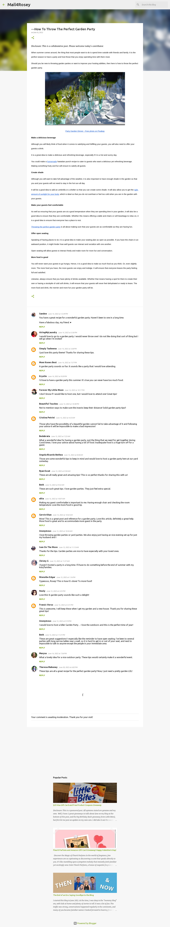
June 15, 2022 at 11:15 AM (69, 547)
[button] (32, 38)
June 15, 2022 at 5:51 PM (63, 605)
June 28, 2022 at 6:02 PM (68, 667)
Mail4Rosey (18, 4)
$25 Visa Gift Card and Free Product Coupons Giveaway (77, 805)
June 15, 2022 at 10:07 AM (55, 499)
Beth (41, 485)
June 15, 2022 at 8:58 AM (73, 455)
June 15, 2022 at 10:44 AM (62, 531)
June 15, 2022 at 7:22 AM (60, 436)
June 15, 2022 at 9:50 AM (60, 471)
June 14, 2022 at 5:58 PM (67, 349)
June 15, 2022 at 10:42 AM (63, 515)
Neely (42, 591)
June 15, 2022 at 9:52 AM (54, 485)
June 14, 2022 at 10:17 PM (74, 390)
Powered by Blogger (85, 923)
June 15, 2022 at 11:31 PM (55, 635)
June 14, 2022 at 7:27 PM (67, 362)
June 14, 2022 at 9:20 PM (57, 376)
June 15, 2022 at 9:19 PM (61, 621)
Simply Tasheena (48, 348)
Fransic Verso (46, 605)
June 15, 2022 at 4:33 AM (65, 418)
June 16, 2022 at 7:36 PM (57, 653)
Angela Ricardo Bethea (51, 455)
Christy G (43, 561)
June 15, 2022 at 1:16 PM (65, 577)
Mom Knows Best (48, 362)
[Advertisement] (85, 749)
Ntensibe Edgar (47, 577)
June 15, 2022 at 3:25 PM (55, 591)
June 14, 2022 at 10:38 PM (69, 404)
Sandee (43, 313)
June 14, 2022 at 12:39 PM (58, 314)
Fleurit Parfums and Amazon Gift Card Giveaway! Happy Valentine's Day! (84, 850)
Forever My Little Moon (51, 390)
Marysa (43, 653)
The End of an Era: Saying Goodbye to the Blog (73, 895)
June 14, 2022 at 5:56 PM (67, 332)
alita (41, 498)
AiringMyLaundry (48, 332)
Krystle (43, 376)
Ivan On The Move (48, 547)
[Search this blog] (154, 4)
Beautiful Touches (48, 404)
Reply (42, 327)
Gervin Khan (45, 515)
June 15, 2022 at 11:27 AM (59, 561)
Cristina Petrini (47, 417)
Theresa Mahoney (48, 667)
